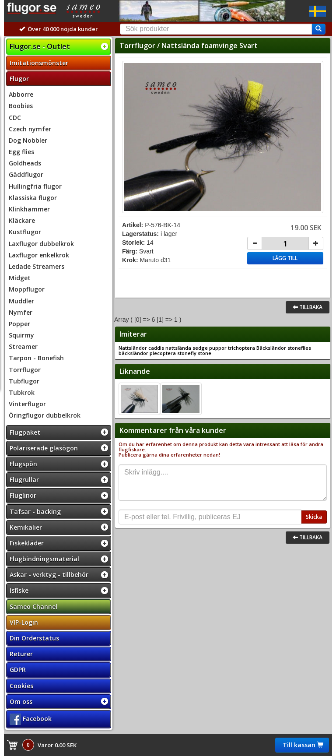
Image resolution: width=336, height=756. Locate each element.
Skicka (314, 516)
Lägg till (285, 258)
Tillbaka (307, 307)
